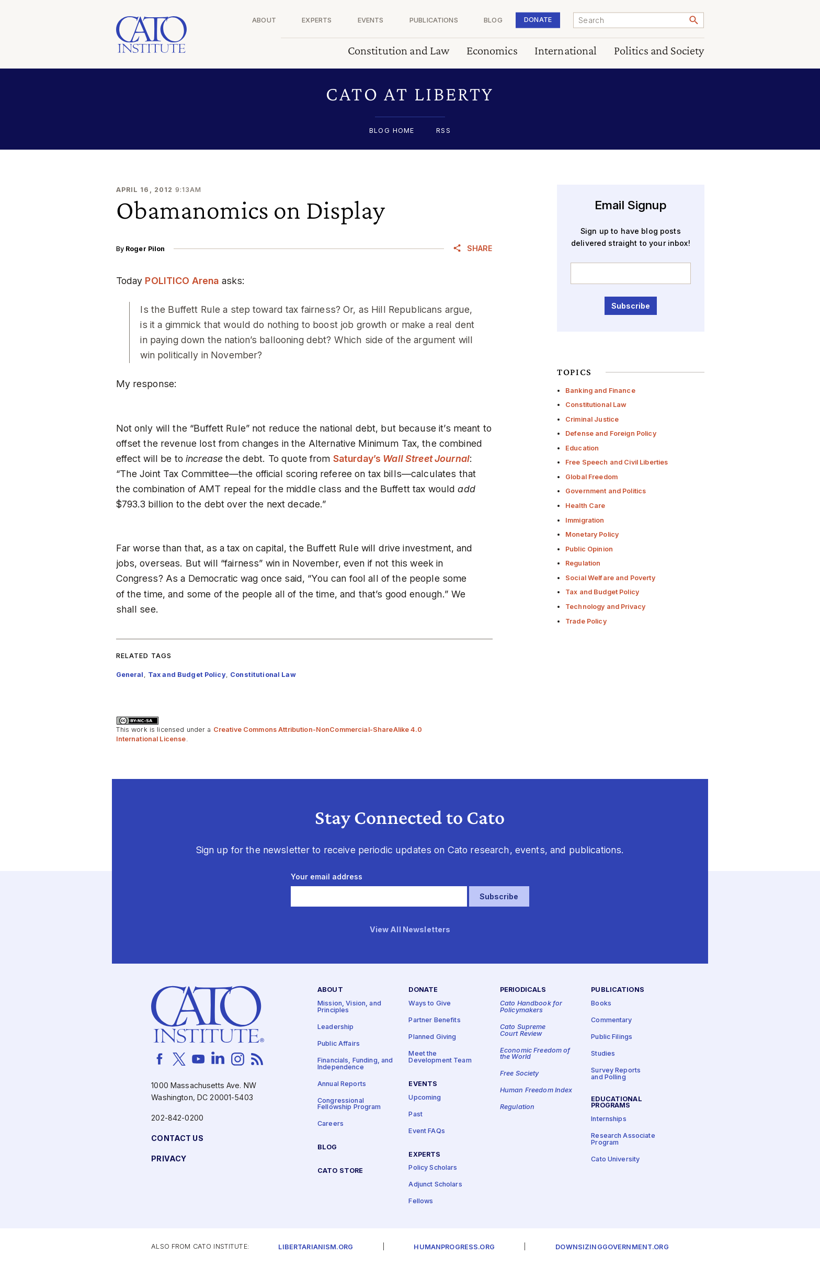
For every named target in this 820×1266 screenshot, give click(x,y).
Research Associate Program (623, 1140)
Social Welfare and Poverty (610, 578)
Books (601, 1003)
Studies (603, 1053)
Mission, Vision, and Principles (349, 1007)
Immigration (585, 520)
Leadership (335, 1027)
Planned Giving (432, 1037)
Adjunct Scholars (435, 1185)
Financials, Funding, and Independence (355, 1064)
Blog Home (391, 131)
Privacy (168, 1159)
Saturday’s (401, 458)
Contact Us (177, 1139)
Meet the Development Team (439, 1057)
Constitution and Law (399, 51)
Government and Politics (605, 491)
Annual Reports (341, 1084)
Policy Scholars (432, 1168)
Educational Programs (616, 1103)
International (565, 51)
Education (582, 448)
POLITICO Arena (182, 280)
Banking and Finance (600, 390)
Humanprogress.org (454, 1247)
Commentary (611, 1020)
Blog (493, 20)
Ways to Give (429, 1003)
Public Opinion (589, 549)
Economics (492, 51)
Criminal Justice (592, 419)
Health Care (585, 506)
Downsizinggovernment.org (611, 1247)
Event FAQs (426, 1131)
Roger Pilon (145, 249)
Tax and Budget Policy (602, 592)
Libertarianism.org (315, 1247)
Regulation (582, 563)
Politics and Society (659, 51)
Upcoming (424, 1097)
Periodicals (523, 990)
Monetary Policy (592, 534)
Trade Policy (586, 621)
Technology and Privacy (605, 607)
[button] (410, 94)
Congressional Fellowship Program (349, 1104)
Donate (538, 20)
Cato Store (340, 1171)
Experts (317, 20)
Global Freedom (591, 477)
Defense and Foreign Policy (610, 433)
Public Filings (611, 1037)
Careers (330, 1124)
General (130, 675)
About (264, 20)
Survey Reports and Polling (616, 1074)
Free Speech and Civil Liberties (616, 462)
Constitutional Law (596, 405)
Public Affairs (338, 1044)
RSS (443, 131)
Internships (609, 1119)
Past (415, 1114)
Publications (433, 20)
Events (371, 20)
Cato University (615, 1159)
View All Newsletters (410, 930)
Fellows (420, 1202)
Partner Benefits (434, 1020)
